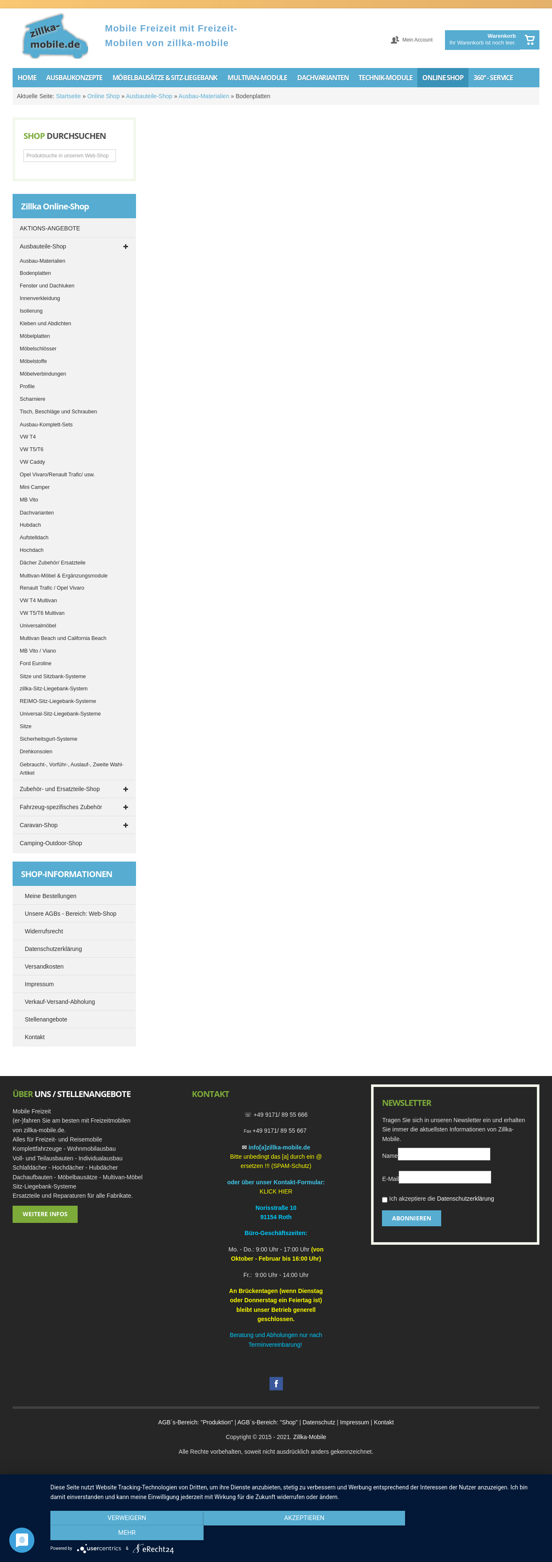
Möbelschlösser (38, 349)
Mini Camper (35, 487)
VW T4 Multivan (38, 600)
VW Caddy (32, 462)
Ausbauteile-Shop (149, 96)
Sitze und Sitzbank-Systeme (53, 676)
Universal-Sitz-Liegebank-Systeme (60, 714)
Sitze (25, 726)
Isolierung (31, 311)
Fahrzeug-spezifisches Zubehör (61, 807)
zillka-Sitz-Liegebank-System (54, 689)
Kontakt (384, 1422)
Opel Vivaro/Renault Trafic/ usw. (57, 475)
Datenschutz (319, 1422)
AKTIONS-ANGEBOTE (50, 228)
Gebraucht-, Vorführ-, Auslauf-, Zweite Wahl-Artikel (71, 769)
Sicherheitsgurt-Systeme (48, 739)
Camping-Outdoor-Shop (51, 843)
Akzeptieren (297, 1533)
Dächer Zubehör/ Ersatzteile (53, 563)
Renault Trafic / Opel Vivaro (52, 588)
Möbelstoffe (33, 361)
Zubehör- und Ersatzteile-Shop (60, 789)
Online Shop (103, 96)
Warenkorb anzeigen (529, 40)
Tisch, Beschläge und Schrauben (58, 412)
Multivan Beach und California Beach (63, 638)
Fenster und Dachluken (47, 286)
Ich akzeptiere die (438, 1199)
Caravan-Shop (39, 825)
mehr (470, 1533)
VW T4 (28, 437)
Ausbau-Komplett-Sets (46, 425)
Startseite (68, 96)
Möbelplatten (35, 336)
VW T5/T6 (31, 449)
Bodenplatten (35, 273)
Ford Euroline (36, 663)
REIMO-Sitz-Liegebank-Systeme (58, 701)
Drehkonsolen (36, 752)
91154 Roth (276, 1217)
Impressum (354, 1422)
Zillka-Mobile (309, 1437)
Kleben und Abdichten (45, 324)
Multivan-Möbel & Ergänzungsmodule (63, 576)
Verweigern (124, 1533)
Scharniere (32, 399)
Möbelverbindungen (43, 374)
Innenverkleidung (40, 298)
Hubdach (30, 525)
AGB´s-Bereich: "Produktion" (195, 1422)
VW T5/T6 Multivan (42, 613)
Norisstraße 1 (274, 1207)
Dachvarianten (37, 513)
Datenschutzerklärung (465, 1198)
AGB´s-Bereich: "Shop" (268, 1422)
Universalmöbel (38, 626)
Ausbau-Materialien (203, 96)
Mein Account (417, 40)
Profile (27, 386)
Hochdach (32, 550)
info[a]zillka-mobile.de (279, 1147)
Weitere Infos (45, 1214)
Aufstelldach (34, 538)
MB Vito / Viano (38, 651)
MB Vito (29, 500)
